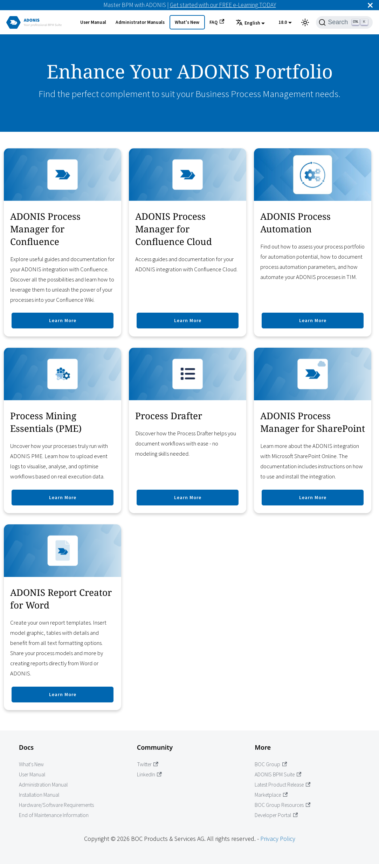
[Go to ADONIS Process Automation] (312, 242)
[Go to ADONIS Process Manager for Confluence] (62, 242)
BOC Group (271, 764)
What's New (187, 22)
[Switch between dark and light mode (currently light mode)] (305, 22)
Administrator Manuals (140, 22)
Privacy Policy (277, 839)
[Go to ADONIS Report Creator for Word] (62, 617)
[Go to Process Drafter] (187, 430)
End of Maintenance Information (54, 815)
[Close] (370, 5)
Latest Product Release (282, 784)
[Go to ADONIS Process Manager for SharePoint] (312, 430)
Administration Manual (43, 784)
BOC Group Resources (282, 805)
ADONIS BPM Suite (278, 774)
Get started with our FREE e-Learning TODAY (223, 5)
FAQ (216, 22)
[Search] (344, 22)
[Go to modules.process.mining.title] (62, 430)
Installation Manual (39, 794)
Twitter (147, 764)
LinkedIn (149, 774)
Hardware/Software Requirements (56, 805)
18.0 (282, 22)
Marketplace (271, 794)
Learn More (62, 320)
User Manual (93, 22)
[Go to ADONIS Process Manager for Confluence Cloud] (187, 242)
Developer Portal (276, 815)
